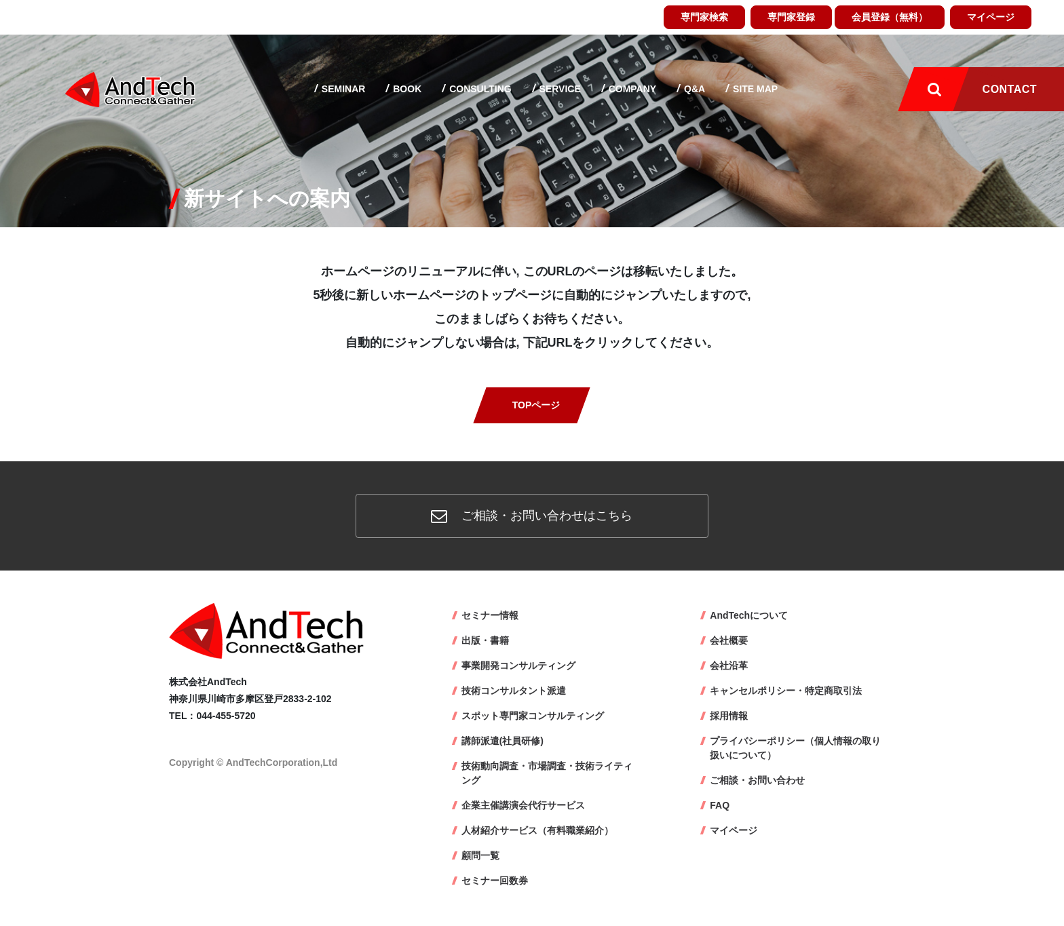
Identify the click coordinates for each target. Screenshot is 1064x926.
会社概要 (729, 640)
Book (405, 88)
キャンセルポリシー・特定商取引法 (786, 690)
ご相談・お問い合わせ (757, 780)
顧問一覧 (480, 855)
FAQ (719, 805)
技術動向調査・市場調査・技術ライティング (546, 773)
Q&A (693, 88)
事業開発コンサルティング (518, 665)
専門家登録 (791, 17)
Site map (754, 88)
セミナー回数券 (494, 880)
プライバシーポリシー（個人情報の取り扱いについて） (795, 747)
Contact (1010, 89)
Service (559, 88)
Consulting (478, 88)
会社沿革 (729, 665)
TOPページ (536, 405)
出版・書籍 (485, 640)
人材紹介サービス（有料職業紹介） (537, 830)
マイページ (990, 17)
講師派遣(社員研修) (502, 740)
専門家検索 (704, 17)
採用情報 (729, 715)
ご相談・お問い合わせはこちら (531, 515)
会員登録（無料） (890, 17)
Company (631, 88)
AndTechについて (749, 615)
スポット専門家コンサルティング (532, 715)
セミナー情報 (489, 615)
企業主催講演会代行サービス (523, 805)
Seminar (342, 88)
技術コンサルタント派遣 (513, 690)
